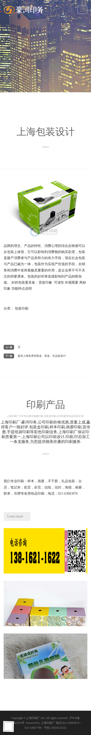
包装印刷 (21, 308)
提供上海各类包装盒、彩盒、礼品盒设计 (42, 355)
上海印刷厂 (33, 718)
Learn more (15, 516)
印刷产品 (45, 408)
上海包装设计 (46, 131)
